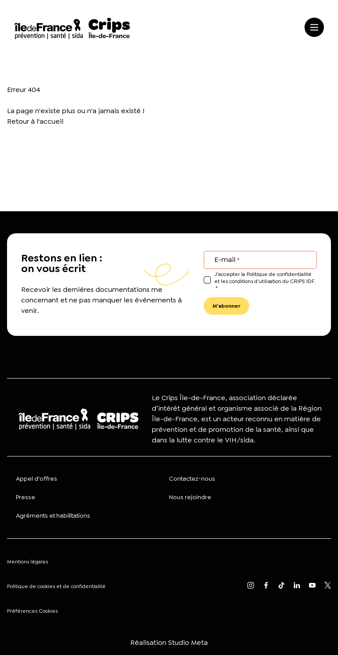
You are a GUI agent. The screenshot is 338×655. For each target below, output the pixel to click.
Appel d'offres (36, 478)
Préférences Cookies (32, 611)
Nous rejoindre (190, 497)
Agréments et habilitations (53, 515)
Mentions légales (27, 561)
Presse (25, 497)
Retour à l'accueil (35, 121)
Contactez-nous (192, 478)
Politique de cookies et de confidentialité (56, 586)
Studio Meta (188, 642)
